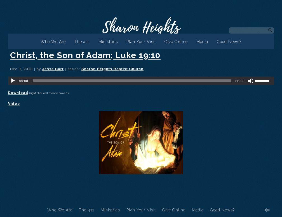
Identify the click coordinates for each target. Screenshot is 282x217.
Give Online (176, 41)
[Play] (13, 81)
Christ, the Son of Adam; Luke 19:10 (85, 55)
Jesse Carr (53, 69)
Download (18, 93)
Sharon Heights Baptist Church (112, 69)
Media (202, 41)
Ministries (108, 41)
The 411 (82, 41)
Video (14, 104)
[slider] (132, 80)
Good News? (229, 41)
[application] (141, 81)
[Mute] (250, 81)
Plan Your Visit (141, 41)
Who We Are (53, 41)
